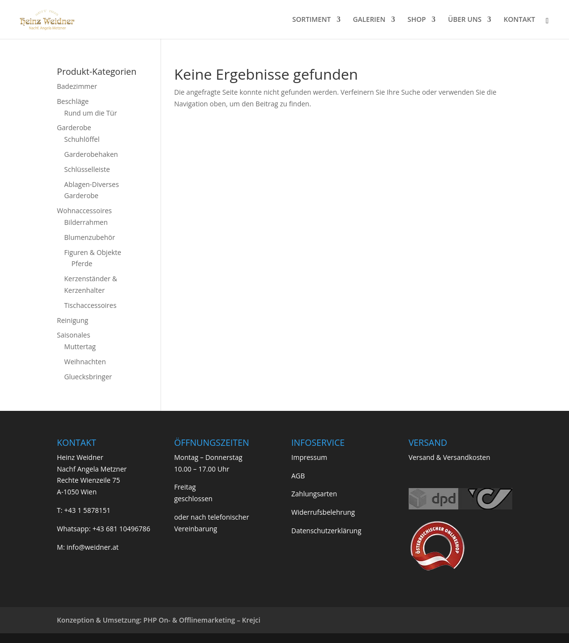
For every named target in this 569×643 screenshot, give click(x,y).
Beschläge (73, 101)
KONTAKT (519, 20)
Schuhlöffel (81, 139)
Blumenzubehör (89, 237)
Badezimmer (77, 86)
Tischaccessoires (90, 305)
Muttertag (80, 346)
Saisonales (73, 334)
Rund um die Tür (90, 113)
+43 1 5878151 (87, 510)
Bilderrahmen (86, 222)
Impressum (309, 457)
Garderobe (74, 127)
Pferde (81, 263)
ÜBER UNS (465, 20)
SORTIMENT (311, 20)
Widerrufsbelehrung (323, 512)
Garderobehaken (91, 154)
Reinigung (72, 320)
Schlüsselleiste (87, 169)
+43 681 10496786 (121, 528)
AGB (298, 475)
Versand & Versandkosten (449, 457)
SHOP (416, 20)
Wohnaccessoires (84, 210)
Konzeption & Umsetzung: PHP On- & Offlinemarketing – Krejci (158, 620)
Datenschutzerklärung (326, 530)
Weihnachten (85, 361)
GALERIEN (369, 20)
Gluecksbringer (88, 376)
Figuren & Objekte (92, 252)
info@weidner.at (92, 547)
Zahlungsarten (314, 493)
